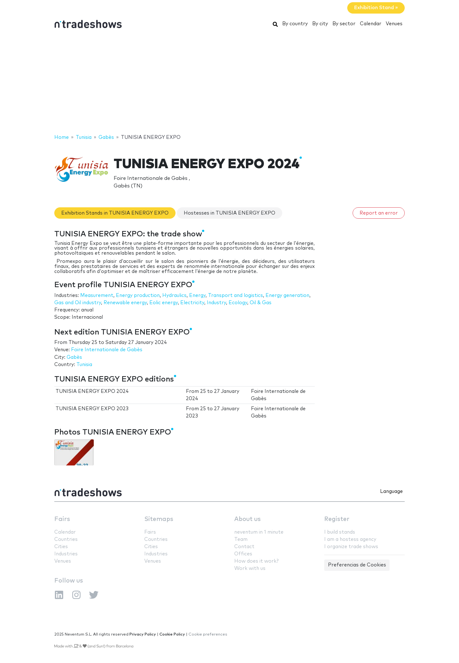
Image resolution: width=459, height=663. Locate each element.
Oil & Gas (260, 302)
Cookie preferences (207, 634)
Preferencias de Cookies (357, 565)
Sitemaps (158, 519)
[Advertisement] (229, 83)
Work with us (249, 568)
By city (320, 23)
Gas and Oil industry (77, 302)
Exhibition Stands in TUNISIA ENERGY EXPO (115, 213)
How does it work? (256, 561)
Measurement (96, 295)
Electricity (192, 302)
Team (240, 539)
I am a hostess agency (350, 539)
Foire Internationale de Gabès (106, 349)
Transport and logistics (235, 295)
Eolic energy (163, 302)
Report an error (379, 213)
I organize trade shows (351, 546)
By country (295, 23)
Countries (66, 539)
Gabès (74, 357)
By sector (343, 23)
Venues (394, 23)
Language (391, 491)
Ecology (238, 302)
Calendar (370, 23)
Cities (61, 546)
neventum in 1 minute (258, 532)
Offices (243, 554)
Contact (244, 546)
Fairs (62, 519)
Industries (66, 554)
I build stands (339, 532)
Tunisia (84, 364)
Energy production (138, 295)
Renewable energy (125, 302)
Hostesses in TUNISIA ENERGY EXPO (229, 213)
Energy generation (287, 295)
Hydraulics (174, 295)
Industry (216, 302)
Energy (197, 295)
